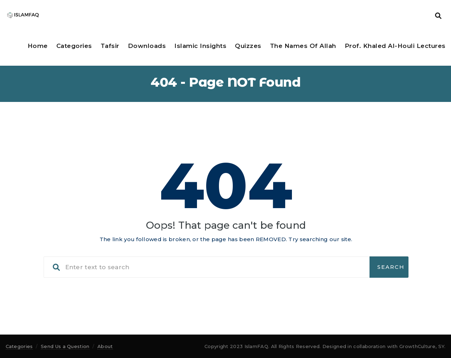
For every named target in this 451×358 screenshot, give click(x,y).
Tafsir (110, 45)
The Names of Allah (303, 45)
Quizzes (248, 45)
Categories (74, 45)
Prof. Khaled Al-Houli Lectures (395, 45)
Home (38, 45)
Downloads (147, 45)
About (105, 346)
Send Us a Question (65, 346)
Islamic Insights (200, 45)
